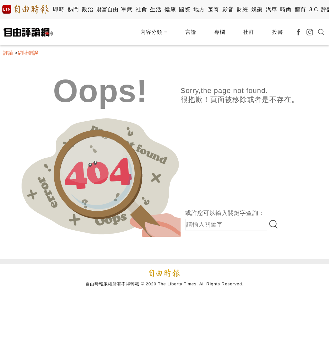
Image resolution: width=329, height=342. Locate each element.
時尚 (285, 9)
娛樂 (256, 9)
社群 (248, 32)
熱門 (73, 9)
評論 (8, 53)
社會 (141, 9)
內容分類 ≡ (153, 32)
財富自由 (107, 9)
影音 (228, 9)
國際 (184, 9)
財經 (242, 9)
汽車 (271, 9)
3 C (313, 9)
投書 (277, 32)
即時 (58, 9)
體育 (300, 9)
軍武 (126, 9)
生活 (155, 9)
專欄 (219, 32)
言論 (190, 32)
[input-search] (226, 224)
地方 (199, 9)
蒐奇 (213, 9)
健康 (170, 9)
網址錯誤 (28, 53)
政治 (87, 9)
